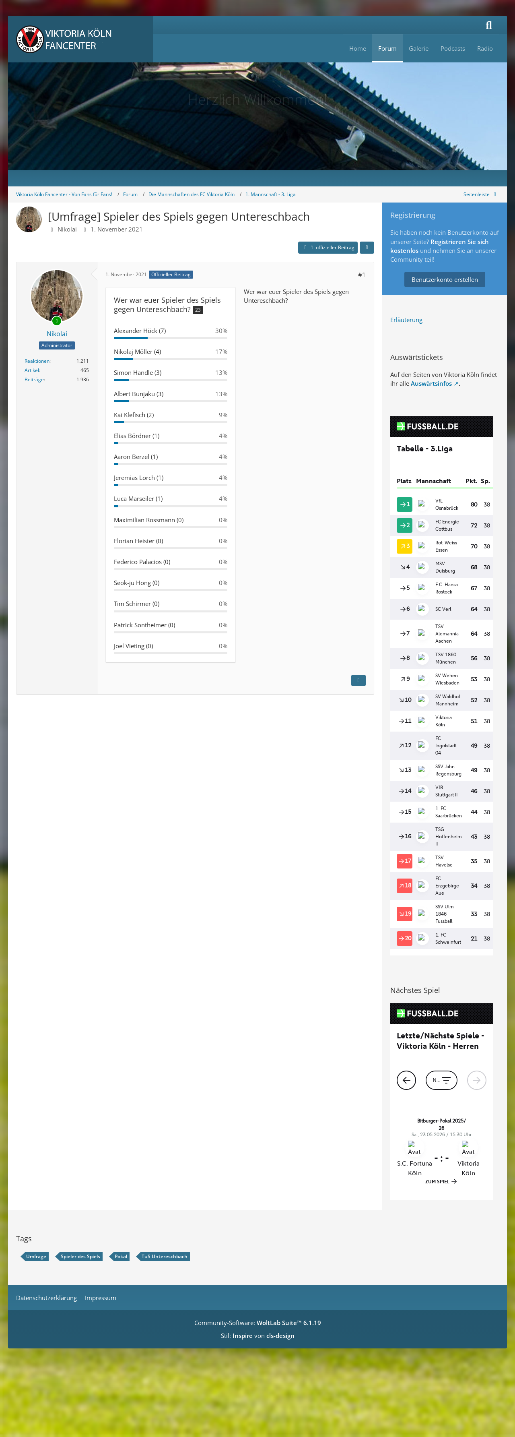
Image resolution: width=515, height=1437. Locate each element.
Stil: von (258, 1336)
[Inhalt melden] (358, 680)
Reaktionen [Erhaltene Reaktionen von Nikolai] (37, 361)
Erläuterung (406, 320)
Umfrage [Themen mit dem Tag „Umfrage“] (36, 1256)
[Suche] (489, 25)
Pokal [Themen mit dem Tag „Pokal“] (121, 1256)
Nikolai (67, 229)
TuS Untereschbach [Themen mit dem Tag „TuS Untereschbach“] (164, 1256)
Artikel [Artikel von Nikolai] (32, 370)
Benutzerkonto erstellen (445, 279)
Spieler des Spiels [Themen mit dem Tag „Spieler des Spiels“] (80, 1256)
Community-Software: (257, 1323)
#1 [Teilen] (362, 275)
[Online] (56, 320)
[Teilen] (367, 248)
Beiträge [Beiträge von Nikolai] (34, 379)
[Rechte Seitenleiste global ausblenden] (481, 194)
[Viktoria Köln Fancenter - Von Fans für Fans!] (80, 39)
